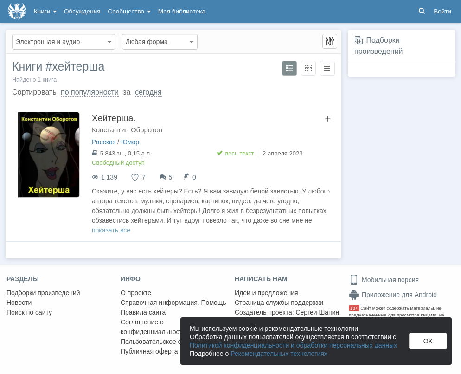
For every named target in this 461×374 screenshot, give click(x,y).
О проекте (136, 293)
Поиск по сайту (29, 312)
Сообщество (129, 11)
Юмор (130, 142)
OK (428, 341)
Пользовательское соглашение (167, 341)
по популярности (90, 92)
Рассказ (103, 142)
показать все (111, 230)
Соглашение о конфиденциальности (153, 326)
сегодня (148, 92)
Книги (45, 11)
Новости (19, 302)
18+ (354, 307)
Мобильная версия (384, 280)
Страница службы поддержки (279, 302)
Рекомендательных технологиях (278, 353)
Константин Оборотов (127, 130)
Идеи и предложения (266, 293)
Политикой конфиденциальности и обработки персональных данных (293, 345)
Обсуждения (82, 11)
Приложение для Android (393, 295)
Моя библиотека (181, 11)
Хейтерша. (114, 118)
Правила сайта (143, 312)
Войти (442, 11)
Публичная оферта (149, 351)
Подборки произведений (43, 293)
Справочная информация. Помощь (173, 302)
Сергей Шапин (317, 312)
